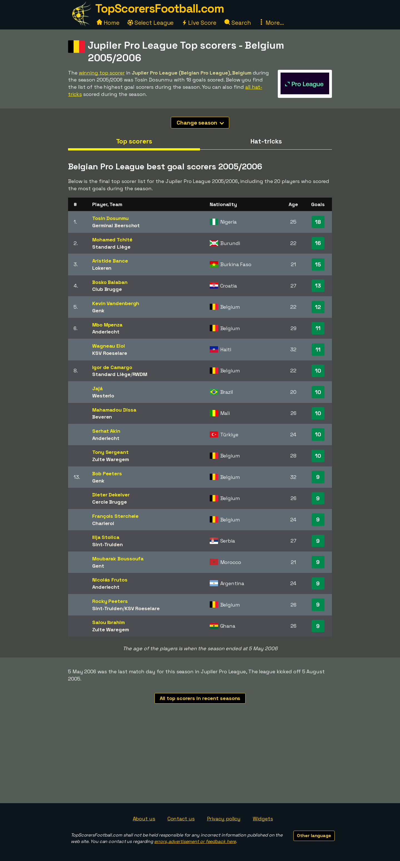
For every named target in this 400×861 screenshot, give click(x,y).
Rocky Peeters (110, 601)
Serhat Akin (106, 431)
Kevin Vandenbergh (115, 303)
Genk (98, 310)
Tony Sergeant (110, 452)
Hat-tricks (266, 141)
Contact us (181, 818)
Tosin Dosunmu (110, 218)
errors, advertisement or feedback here (195, 841)
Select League (151, 22)
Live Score (199, 22)
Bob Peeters (107, 473)
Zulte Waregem (110, 459)
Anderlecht (105, 331)
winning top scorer (102, 73)
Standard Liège (111, 247)
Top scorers (134, 141)
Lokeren (101, 268)
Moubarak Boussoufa (118, 558)
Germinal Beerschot (116, 225)
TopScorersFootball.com (159, 8)
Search (237, 22)
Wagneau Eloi (108, 346)
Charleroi (103, 523)
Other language (314, 835)
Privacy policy (224, 818)
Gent (98, 566)
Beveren (102, 417)
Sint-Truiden (107, 544)
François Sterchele (115, 516)
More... (271, 22)
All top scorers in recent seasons (200, 698)
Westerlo (103, 395)
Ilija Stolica (105, 537)
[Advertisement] (200, 761)
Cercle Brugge (109, 502)
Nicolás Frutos (110, 580)
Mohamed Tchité (112, 239)
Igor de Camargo (112, 367)
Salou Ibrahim (108, 622)
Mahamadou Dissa (114, 410)
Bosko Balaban (110, 282)
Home (108, 22)
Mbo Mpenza (107, 324)
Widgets (263, 818)
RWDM (140, 374)
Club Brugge (107, 289)
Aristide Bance (110, 261)
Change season (200, 122)
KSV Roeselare (109, 353)
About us (144, 818)
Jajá (97, 388)
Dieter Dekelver (111, 494)
